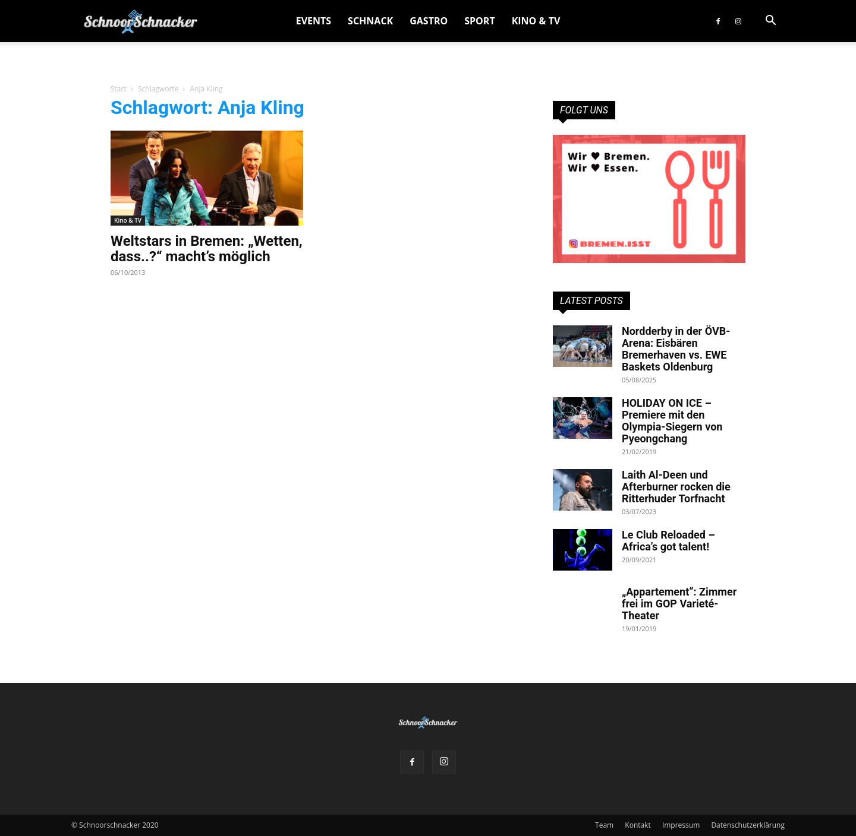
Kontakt (637, 825)
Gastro (429, 20)
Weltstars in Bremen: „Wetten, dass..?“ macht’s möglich (207, 249)
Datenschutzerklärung (748, 825)
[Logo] (140, 21)
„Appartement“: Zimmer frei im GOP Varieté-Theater (679, 603)
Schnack (370, 20)
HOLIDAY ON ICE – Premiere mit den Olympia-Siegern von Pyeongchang (672, 421)
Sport (479, 20)
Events (313, 20)
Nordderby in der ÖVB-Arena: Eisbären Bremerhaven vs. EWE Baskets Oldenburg (676, 349)
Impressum (681, 825)
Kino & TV (536, 20)
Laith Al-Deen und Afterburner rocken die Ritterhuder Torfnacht (676, 486)
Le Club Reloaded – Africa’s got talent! (668, 540)
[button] (770, 21)
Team (604, 825)
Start (119, 89)
